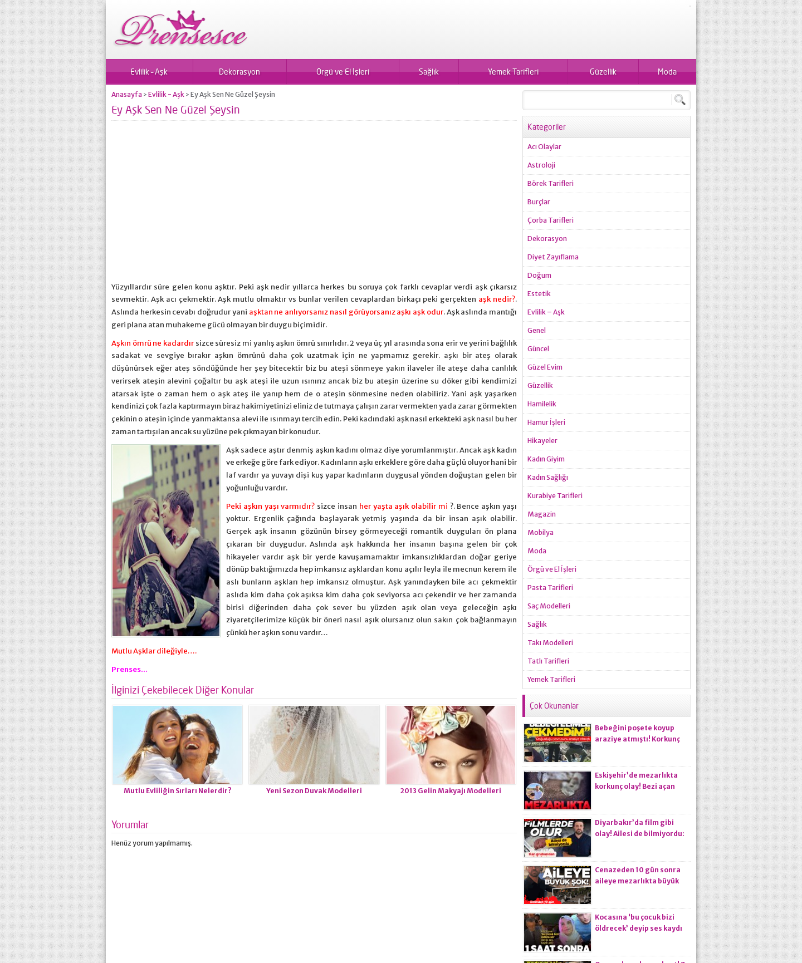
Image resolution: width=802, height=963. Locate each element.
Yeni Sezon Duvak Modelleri (314, 791)
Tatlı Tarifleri (548, 661)
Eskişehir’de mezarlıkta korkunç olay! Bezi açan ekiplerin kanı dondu (636, 786)
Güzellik (603, 71)
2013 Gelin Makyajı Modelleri (450, 791)
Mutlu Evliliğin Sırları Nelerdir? (178, 791)
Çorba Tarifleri (550, 220)
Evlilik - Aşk (166, 94)
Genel (536, 330)
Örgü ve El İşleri (342, 71)
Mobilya (540, 532)
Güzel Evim (545, 367)
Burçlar (538, 202)
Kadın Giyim (546, 459)
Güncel (538, 349)
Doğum (539, 275)
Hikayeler (542, 440)
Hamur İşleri (546, 422)
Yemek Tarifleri (513, 71)
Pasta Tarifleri (550, 587)
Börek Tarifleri (550, 183)
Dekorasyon (239, 71)
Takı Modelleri (550, 642)
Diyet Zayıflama (553, 257)
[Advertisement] (314, 206)
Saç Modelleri (548, 606)
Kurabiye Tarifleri (555, 496)
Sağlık (429, 71)
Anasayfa (126, 94)
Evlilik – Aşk (149, 71)
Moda (667, 71)
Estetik (539, 293)
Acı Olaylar (544, 147)
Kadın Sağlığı (547, 477)
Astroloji (541, 165)
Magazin (541, 514)
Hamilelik (541, 404)
